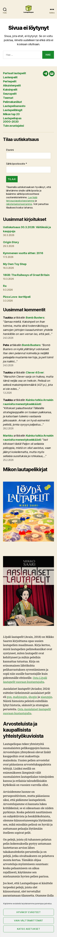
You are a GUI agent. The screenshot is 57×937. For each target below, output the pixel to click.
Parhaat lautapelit (14, 73)
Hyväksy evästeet (28, 912)
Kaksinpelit (10, 89)
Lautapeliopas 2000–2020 (12, 120)
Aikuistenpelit (12, 85)
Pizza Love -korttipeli (17, 296)
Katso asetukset (28, 928)
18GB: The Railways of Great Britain (26, 275)
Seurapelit (9, 93)
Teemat (8, 97)
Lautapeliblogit (12, 110)
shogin (32, 697)
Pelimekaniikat (12, 101)
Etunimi (10, 149)
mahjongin (20, 697)
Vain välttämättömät (28, 920)
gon (9, 697)
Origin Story (11, 242)
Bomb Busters (35, 317)
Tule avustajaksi (13, 125)
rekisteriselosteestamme (19, 204)
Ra (4, 285)
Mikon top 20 (11, 114)
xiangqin (46, 697)
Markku (8, 435)
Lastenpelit (10, 77)
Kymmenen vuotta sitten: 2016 (23, 253)
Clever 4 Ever (35, 372)
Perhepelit (9, 81)
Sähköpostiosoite (16, 163)
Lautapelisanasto (14, 106)
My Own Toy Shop (15, 264)
